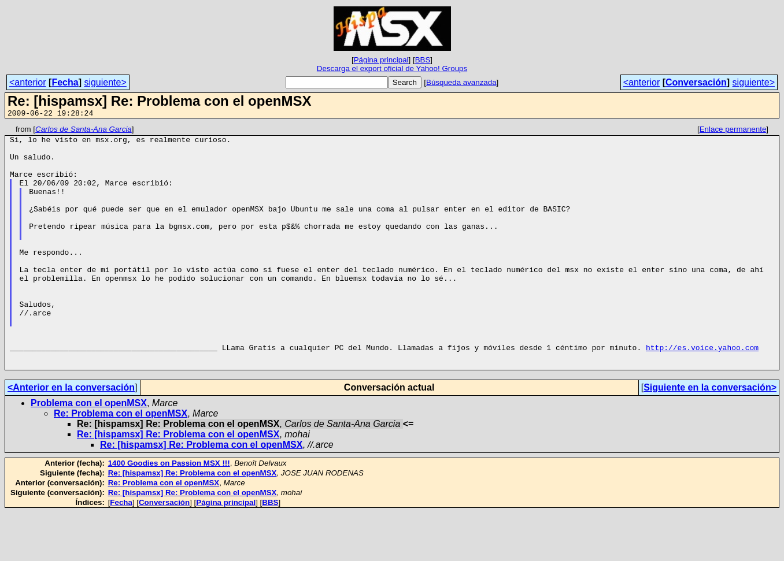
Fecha (64, 82)
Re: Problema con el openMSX (120, 462)
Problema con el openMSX (89, 451)
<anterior (27, 82)
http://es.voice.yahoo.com (702, 392)
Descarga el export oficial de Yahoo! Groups (392, 68)
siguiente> (105, 82)
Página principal (381, 59)
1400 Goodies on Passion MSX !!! (169, 511)
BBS (423, 59)
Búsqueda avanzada (461, 82)
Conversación (696, 82)
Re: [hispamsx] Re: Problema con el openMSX (178, 483)
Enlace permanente (733, 131)
